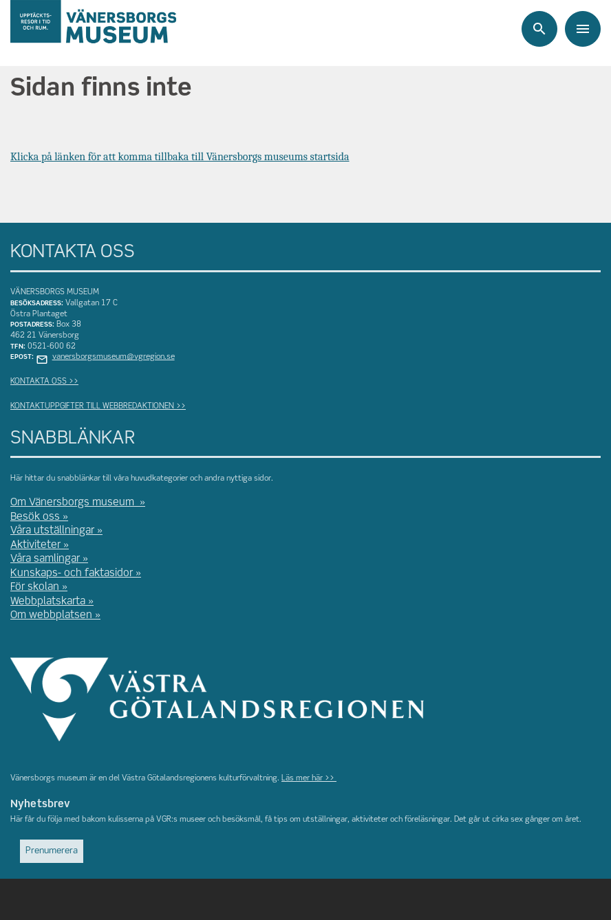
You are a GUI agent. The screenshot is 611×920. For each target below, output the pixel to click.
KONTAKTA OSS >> (44, 381)
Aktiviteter (35, 545)
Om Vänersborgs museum (73, 502)
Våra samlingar (45, 559)
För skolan (34, 587)
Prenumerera (51, 850)
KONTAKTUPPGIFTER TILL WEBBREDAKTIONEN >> (98, 406)
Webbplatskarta (47, 601)
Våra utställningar (52, 530)
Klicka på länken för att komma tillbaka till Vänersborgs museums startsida (180, 157)
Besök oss (35, 517)
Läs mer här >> (308, 778)
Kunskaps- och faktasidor (71, 573)
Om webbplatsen (51, 615)
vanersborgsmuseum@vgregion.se (113, 357)
